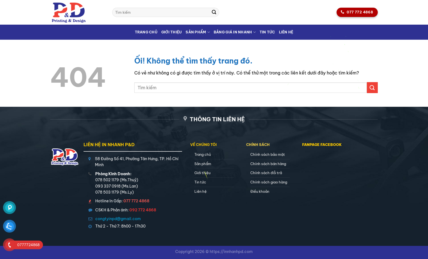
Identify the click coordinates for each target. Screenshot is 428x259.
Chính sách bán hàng (268, 164)
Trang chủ (146, 32)
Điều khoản (259, 191)
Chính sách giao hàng (268, 182)
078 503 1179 (107, 192)
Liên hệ (286, 32)
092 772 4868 (142, 210)
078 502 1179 (107, 179)
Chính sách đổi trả (266, 173)
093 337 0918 (108, 186)
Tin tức (267, 32)
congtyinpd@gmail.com (118, 218)
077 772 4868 (136, 200)
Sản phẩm (198, 32)
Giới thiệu (171, 32)
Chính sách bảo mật (267, 154)
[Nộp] (214, 12)
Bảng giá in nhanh (235, 32)
